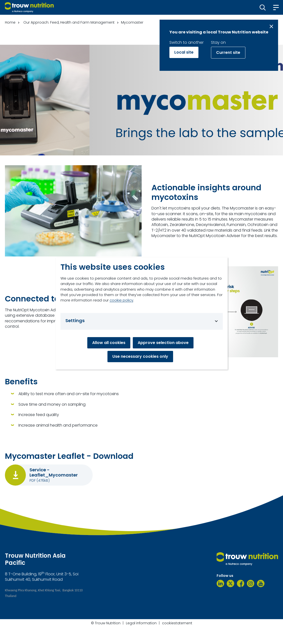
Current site (228, 52)
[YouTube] (261, 583)
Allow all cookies (108, 342)
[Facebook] (240, 583)
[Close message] (271, 26)
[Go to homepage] (29, 7)
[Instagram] (250, 583)
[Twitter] (230, 583)
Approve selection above (163, 342)
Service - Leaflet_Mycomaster (54, 472)
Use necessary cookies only (140, 356)
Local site (184, 52)
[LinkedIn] (220, 583)
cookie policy (121, 300)
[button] (262, 7)
